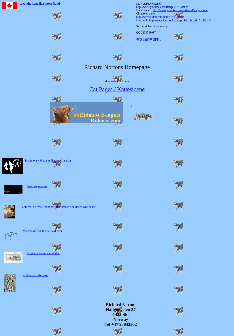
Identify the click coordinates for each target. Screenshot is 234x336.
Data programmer (37, 186)
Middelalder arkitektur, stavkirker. (43, 231)
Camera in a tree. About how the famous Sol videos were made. (59, 206)
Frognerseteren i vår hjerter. (43, 253)
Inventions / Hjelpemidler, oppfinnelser (48, 160)
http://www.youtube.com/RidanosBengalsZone (180, 10)
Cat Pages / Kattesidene (117, 89)
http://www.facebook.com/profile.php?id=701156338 (180, 20)
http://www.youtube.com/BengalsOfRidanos (162, 6)
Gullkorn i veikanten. (35, 275)
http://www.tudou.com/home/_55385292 (160, 16)
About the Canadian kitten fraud (39, 3)
